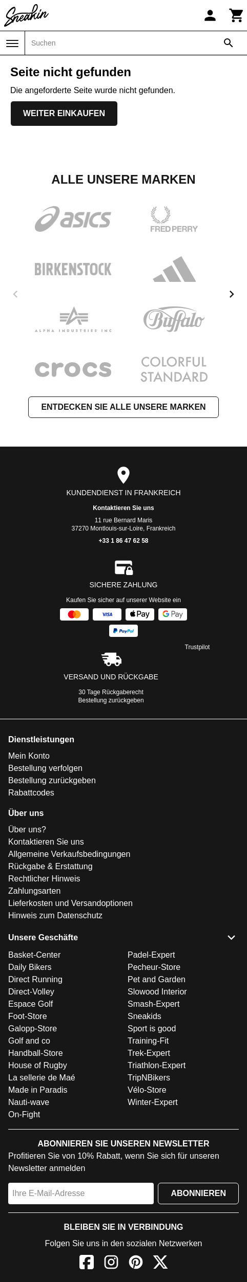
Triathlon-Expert (157, 1065)
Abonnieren (198, 1193)
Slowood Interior (157, 991)
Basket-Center (34, 955)
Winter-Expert (153, 1102)
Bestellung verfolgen (45, 768)
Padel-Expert (151, 955)
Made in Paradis (38, 1090)
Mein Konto (29, 755)
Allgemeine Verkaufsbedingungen (69, 854)
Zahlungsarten (34, 891)
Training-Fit (148, 1040)
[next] (231, 294)
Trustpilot (197, 647)
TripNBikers (149, 1077)
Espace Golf (30, 1004)
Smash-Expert (153, 1004)
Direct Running (35, 979)
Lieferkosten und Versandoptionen (70, 903)
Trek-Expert (149, 1053)
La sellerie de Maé (41, 1077)
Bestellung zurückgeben (111, 700)
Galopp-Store (32, 1028)
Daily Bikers (29, 967)
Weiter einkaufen (64, 113)
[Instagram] (111, 1264)
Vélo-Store (147, 1090)
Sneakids (144, 1016)
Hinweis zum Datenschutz (55, 915)
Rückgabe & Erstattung (50, 866)
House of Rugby (37, 1065)
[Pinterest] (136, 1264)
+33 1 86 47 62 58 (123, 540)
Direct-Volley (31, 991)
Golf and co (29, 1040)
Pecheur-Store (154, 967)
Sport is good (152, 1028)
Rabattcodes (31, 792)
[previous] (15, 294)
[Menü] (12, 43)
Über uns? (27, 829)
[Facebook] (86, 1264)
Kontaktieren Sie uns (123, 508)
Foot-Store (27, 1016)
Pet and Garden (157, 979)
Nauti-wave (28, 1102)
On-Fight (24, 1114)
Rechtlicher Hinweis (44, 878)
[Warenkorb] (237, 15)
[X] (160, 1264)
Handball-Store (35, 1053)
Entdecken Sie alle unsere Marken (123, 407)
